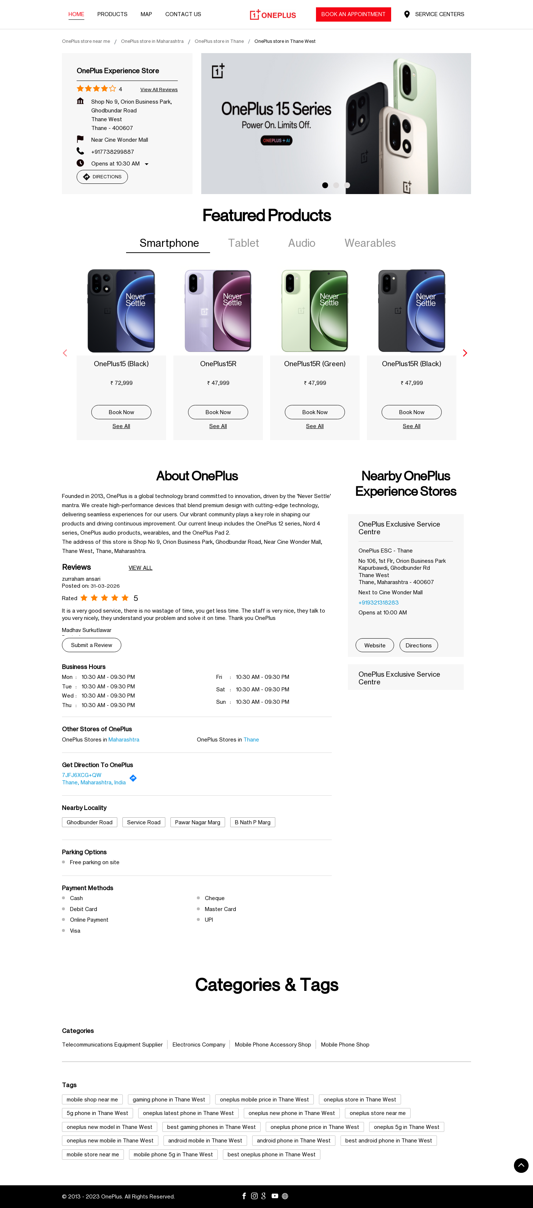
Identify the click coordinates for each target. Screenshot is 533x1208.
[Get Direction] (134, 779)
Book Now (121, 412)
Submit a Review (91, 645)
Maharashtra (124, 739)
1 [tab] (325, 185)
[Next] (466, 353)
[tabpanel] (336, 123)
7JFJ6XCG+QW (82, 775)
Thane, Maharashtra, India (94, 782)
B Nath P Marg (253, 822)
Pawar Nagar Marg (197, 822)
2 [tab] (336, 185)
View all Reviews (159, 89)
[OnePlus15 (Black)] (121, 311)
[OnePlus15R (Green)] (315, 311)
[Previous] (66, 353)
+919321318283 (379, 602)
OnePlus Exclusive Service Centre (399, 528)
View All (140, 567)
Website (375, 645)
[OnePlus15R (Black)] (411, 311)
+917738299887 (112, 151)
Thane (251, 739)
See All (121, 426)
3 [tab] (347, 185)
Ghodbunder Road (90, 822)
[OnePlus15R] (218, 311)
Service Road (144, 822)
